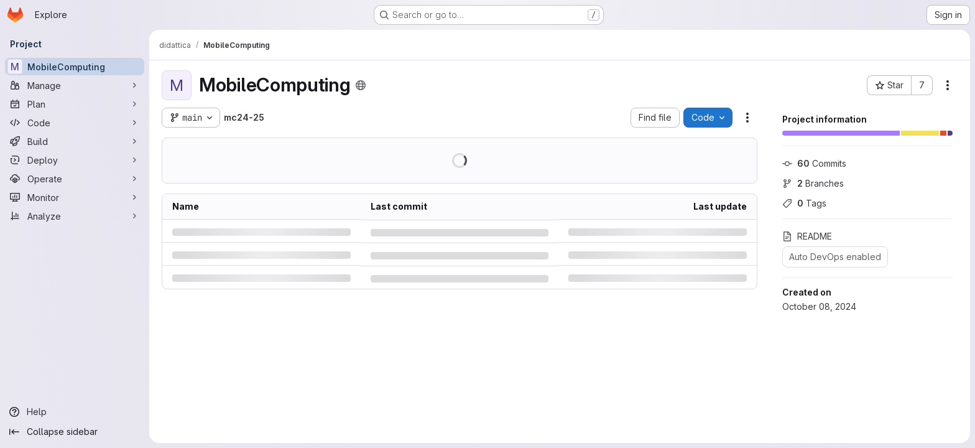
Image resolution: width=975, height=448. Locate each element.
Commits (814, 163)
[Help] (74, 412)
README (807, 236)
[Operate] (74, 178)
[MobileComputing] (74, 66)
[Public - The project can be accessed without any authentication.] (361, 85)
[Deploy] (74, 160)
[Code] (74, 122)
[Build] (74, 141)
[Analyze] (74, 216)
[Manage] (74, 85)
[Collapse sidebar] (74, 432)
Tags (804, 203)
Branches (813, 183)
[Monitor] (74, 197)
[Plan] (74, 104)
